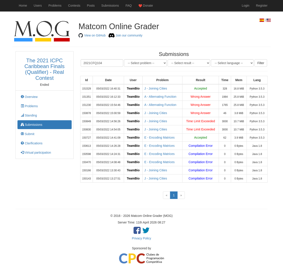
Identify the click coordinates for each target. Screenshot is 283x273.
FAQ (129, 5)
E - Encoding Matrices (159, 137)
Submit (27, 134)
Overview (29, 97)
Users (38, 5)
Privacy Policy (141, 238)
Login (245, 5)
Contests (74, 5)
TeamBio (133, 88)
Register (262, 5)
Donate (145, 6)
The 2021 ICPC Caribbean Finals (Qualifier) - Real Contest (45, 69)
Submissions (110, 5)
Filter (260, 63)
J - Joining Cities (155, 88)
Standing (29, 115)
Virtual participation (36, 152)
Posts (91, 5)
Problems (54, 5)
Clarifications (31, 143)
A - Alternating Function (160, 96)
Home (23, 5)
